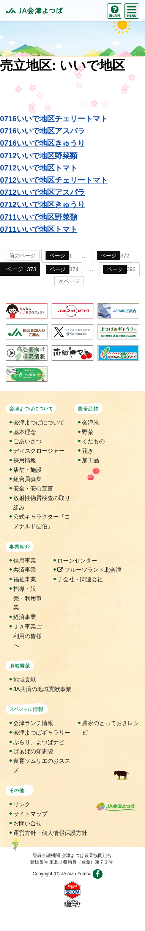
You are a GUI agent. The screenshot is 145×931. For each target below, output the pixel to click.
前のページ (22, 255)
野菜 (87, 432)
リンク (21, 804)
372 (113, 255)
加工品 (90, 460)
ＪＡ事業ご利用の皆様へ (27, 636)
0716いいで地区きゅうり (42, 143)
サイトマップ (30, 813)
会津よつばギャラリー (41, 732)
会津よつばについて (39, 422)
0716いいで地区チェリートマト (54, 118)
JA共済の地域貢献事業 (42, 689)
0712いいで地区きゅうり (42, 204)
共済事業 (24, 569)
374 (62, 269)
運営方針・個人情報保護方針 (50, 833)
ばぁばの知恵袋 (33, 751)
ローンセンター (77, 560)
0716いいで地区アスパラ (42, 131)
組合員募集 (27, 479)
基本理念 (24, 432)
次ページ (69, 281)
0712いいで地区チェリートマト (54, 180)
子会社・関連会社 (80, 579)
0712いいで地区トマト (38, 168)
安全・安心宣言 (33, 488)
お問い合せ (27, 823)
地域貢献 (24, 679)
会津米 (90, 422)
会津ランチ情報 (33, 723)
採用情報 (24, 460)
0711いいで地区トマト (38, 229)
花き (87, 450)
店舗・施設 (27, 469)
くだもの (93, 441)
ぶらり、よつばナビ (39, 742)
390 (119, 269)
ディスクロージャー (39, 450)
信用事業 (24, 560)
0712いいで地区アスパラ (42, 192)
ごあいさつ (27, 441)
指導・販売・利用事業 (27, 598)
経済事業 (24, 617)
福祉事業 (24, 579)
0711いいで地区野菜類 (38, 217)
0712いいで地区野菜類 (38, 155)
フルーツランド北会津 (89, 569)
